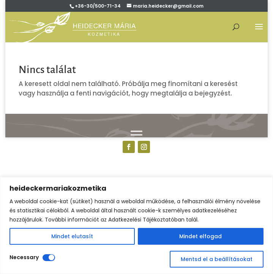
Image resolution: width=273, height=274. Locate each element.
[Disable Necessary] (49, 257)
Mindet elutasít (72, 236)
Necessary (24, 257)
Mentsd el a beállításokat (216, 259)
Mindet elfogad (200, 236)
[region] (136, 225)
